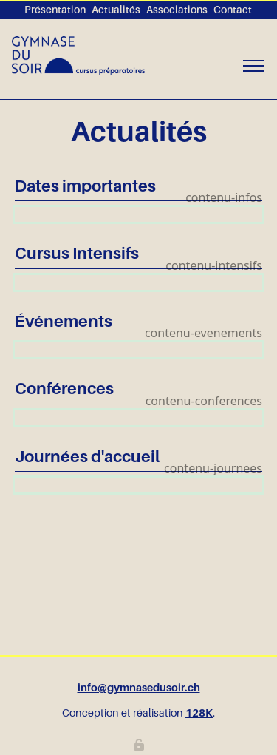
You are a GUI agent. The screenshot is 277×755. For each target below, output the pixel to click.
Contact (232, 10)
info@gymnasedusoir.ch (139, 688)
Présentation (55, 10)
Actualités (116, 10)
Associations (177, 10)
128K (199, 713)
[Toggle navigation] (253, 66)
